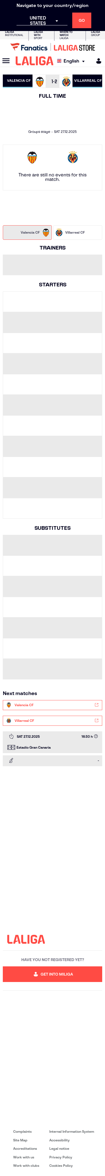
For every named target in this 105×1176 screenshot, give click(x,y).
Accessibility (59, 1140)
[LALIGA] (34, 60)
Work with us (23, 1157)
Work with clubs (26, 1165)
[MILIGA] (97, 61)
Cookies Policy (61, 1165)
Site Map (20, 1140)
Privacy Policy (60, 1157)
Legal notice (59, 1148)
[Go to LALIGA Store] (52, 47)
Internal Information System (71, 1131)
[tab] (27, 232)
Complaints (22, 1131)
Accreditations (25, 1148)
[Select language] (72, 61)
